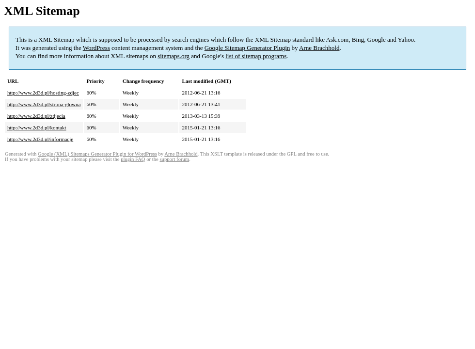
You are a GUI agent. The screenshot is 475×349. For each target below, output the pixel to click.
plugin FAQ (133, 159)
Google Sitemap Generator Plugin (247, 47)
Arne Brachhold (319, 47)
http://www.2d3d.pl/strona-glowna (43, 104)
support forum (174, 159)
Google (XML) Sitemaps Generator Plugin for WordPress (97, 154)
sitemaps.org (174, 56)
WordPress (96, 47)
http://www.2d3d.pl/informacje (40, 139)
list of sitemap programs (255, 56)
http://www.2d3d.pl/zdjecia (36, 116)
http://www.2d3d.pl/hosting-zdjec (43, 92)
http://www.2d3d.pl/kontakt (36, 127)
